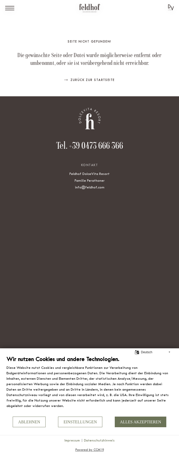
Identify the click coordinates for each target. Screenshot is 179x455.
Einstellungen (80, 422)
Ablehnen (29, 422)
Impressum (72, 440)
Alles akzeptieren (140, 422)
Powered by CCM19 (89, 450)
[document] (89, 385)
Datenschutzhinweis (99, 440)
